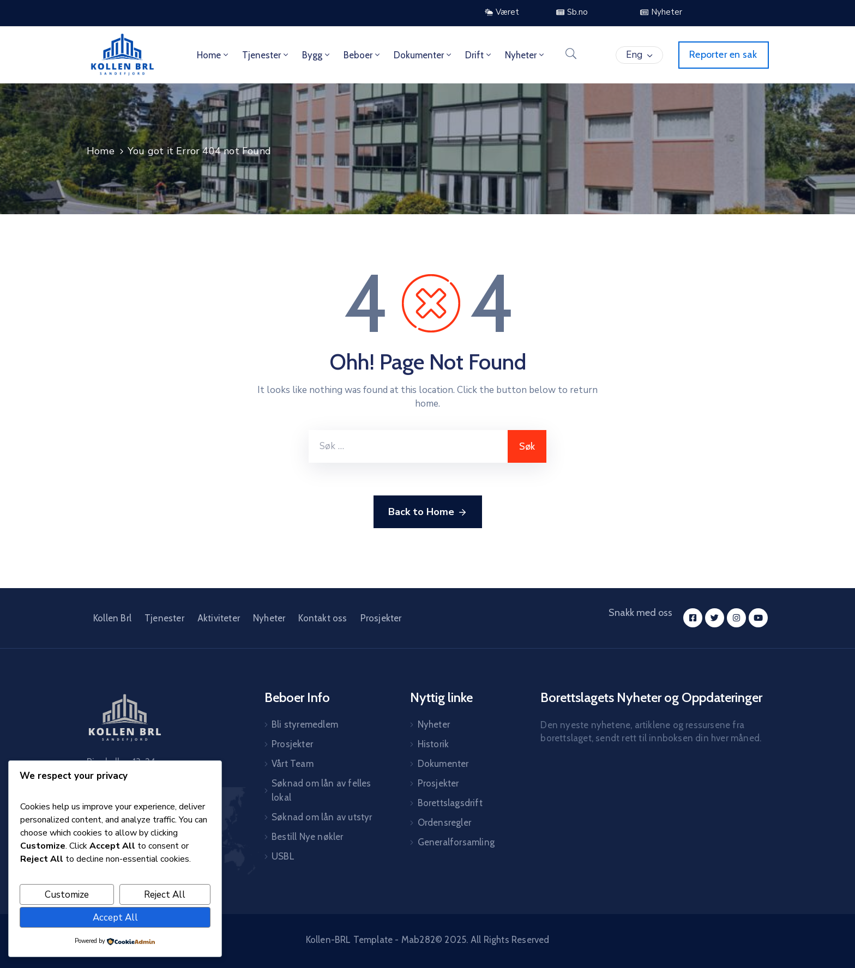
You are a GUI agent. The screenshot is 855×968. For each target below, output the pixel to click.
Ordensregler (444, 822)
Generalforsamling (456, 842)
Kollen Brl (112, 618)
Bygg (317, 55)
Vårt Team (293, 763)
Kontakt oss (322, 618)
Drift (479, 55)
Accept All (115, 917)
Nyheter (525, 55)
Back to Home (427, 512)
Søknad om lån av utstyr (322, 817)
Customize (67, 894)
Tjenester (266, 55)
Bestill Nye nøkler (308, 836)
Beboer (363, 55)
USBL (283, 856)
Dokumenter (423, 55)
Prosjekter (381, 618)
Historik (433, 744)
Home (213, 55)
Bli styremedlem (305, 724)
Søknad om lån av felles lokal (321, 790)
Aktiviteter (218, 618)
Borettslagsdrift (450, 802)
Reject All (164, 894)
